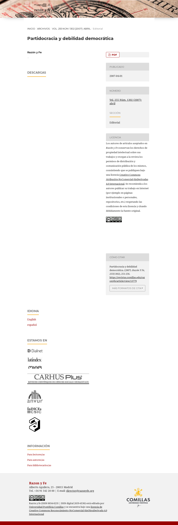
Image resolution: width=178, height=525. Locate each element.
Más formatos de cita (126, 288)
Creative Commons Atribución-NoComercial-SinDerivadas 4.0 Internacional (127, 179)
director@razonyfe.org (80, 490)
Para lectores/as (36, 454)
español (32, 324)
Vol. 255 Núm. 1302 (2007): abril (71, 28)
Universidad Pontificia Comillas (46, 506)
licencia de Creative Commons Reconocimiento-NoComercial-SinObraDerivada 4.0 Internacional (68, 510)
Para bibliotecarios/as (39, 465)
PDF (114, 54)
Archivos (43, 28)
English (31, 319)
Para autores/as (35, 459)
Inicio (31, 28)
